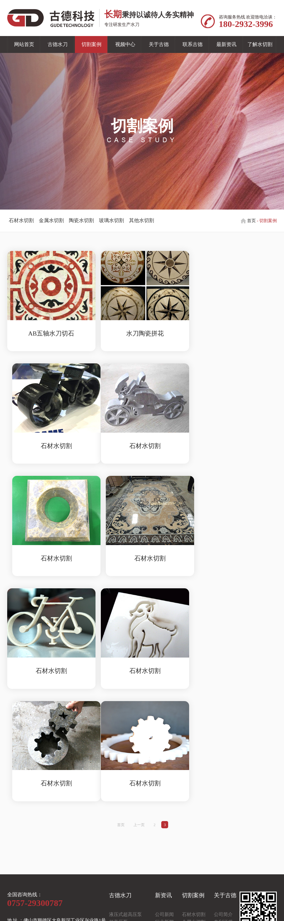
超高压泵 (118, 806)
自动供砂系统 (123, 852)
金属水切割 (51, 220)
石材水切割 (21, 220)
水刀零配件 (120, 837)
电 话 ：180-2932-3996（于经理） (41, 823)
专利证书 (223, 806)
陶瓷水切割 (81, 220)
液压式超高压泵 (125, 799)
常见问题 (164, 814)
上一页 (139, 710)
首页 (251, 220)
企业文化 (223, 814)
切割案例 (91, 44)
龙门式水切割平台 (128, 814)
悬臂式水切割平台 (128, 822)
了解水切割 (259, 44)
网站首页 (24, 44)
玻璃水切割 (111, 220)
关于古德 (159, 44)
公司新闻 (164, 799)
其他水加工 (193, 829)
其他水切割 (141, 220)
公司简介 (223, 799)
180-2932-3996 (246, 24)
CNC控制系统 (123, 844)
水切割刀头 (120, 829)
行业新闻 (164, 806)
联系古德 (193, 44)
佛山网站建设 (265, 910)
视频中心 (125, 44)
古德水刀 (58, 44)
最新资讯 (226, 44)
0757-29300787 (35, 788)
